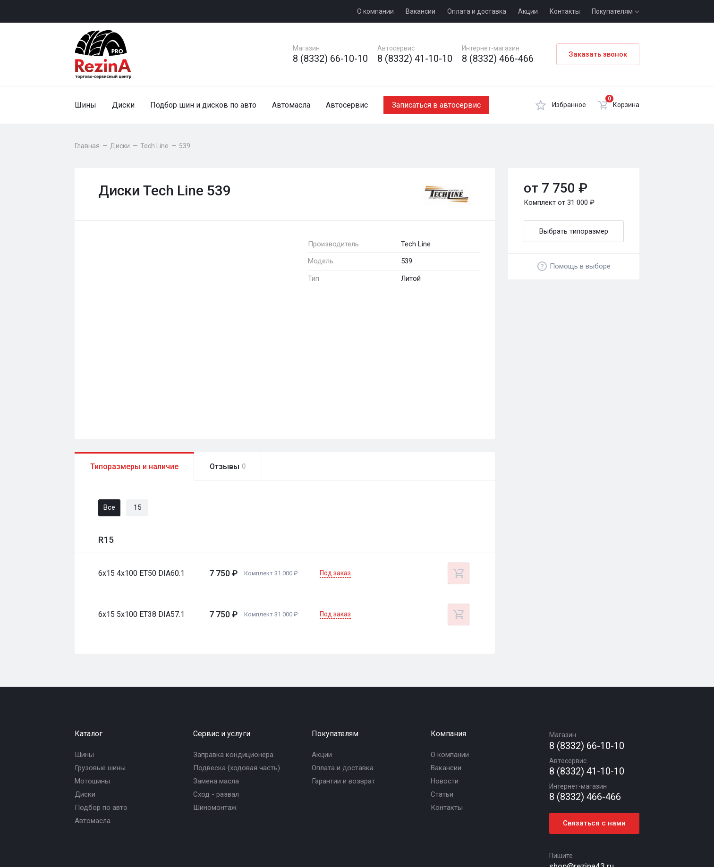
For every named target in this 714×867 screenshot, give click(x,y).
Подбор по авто (101, 684)
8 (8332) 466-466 (498, 58)
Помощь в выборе (574, 266)
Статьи (442, 671)
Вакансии (420, 11)
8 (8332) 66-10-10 (330, 58)
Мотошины (92, 658)
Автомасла (291, 105)
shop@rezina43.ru (581, 743)
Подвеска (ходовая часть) (236, 644)
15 (137, 384)
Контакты (565, 11)
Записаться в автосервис (436, 105)
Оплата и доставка (476, 11)
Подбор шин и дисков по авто (203, 105)
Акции (528, 11)
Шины (85, 105)
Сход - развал (216, 671)
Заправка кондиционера (233, 631)
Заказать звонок (598, 54)
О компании (375, 11)
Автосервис (347, 105)
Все (109, 384)
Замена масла (216, 658)
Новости (445, 658)
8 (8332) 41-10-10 (414, 58)
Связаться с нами (594, 700)
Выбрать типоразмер (573, 231)
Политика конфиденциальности (362, 836)
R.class (593, 836)
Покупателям (615, 11)
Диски (123, 105)
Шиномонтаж (215, 684)
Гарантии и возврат (343, 658)
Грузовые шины (100, 644)
